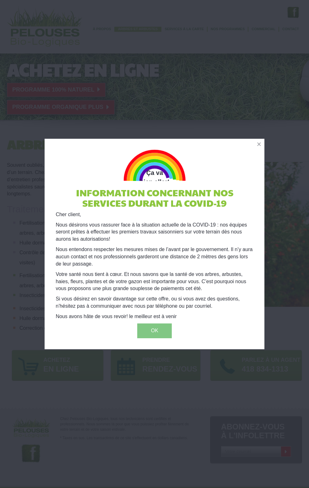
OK (154, 330)
